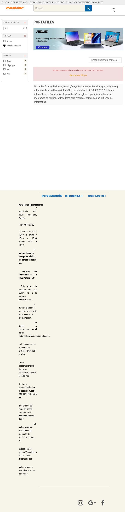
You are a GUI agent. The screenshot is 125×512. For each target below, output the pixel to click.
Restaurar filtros (78, 75)
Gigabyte (16, 65)
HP (16, 69)
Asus (16, 60)
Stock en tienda (14, 45)
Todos (9, 41)
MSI (16, 73)
